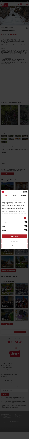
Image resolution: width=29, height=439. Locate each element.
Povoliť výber (14, 241)
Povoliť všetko (14, 236)
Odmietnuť (14, 245)
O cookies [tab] (23, 195)
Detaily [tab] (14, 195)
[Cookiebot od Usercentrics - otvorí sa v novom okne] (21, 192)
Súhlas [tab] (5, 195)
